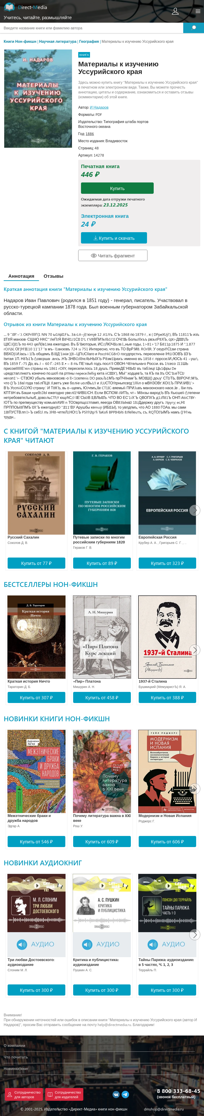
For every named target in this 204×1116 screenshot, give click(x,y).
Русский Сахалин (23, 537)
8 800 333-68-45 (178, 1090)
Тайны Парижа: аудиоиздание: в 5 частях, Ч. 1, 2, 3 (166, 962)
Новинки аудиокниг (43, 862)
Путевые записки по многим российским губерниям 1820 (99, 539)
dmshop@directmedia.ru (164, 1109)
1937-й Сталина (153, 681)
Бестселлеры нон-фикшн (51, 584)
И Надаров (99, 107)
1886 (90, 133)
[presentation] (194, 510)
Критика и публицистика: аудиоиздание (96, 962)
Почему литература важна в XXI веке (102, 818)
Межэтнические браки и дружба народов (29, 818)
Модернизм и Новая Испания (165, 815)
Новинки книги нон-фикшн (57, 718)
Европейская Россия (158, 537)
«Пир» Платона (87, 681)
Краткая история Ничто (29, 681)
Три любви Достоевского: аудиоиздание (31, 962)
